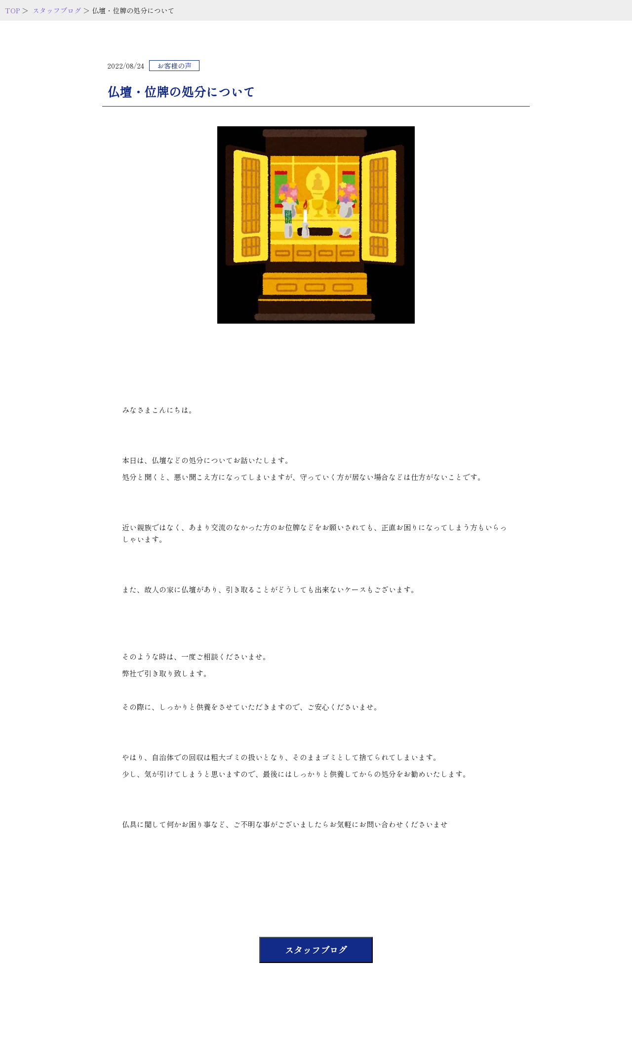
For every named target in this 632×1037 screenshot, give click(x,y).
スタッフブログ (57, 10)
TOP (12, 10)
